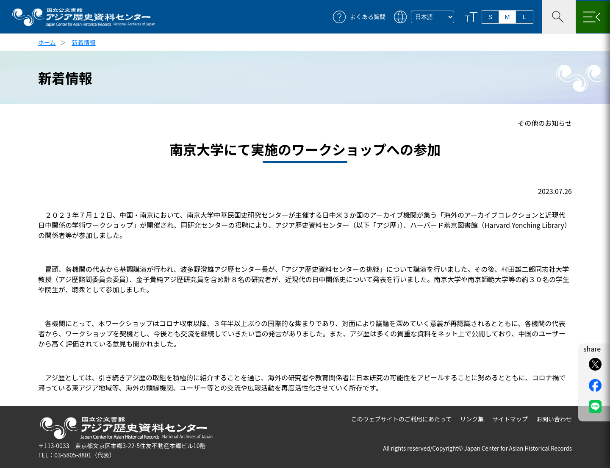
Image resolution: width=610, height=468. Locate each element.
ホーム (47, 42)
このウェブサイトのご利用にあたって (401, 419)
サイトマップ (510, 419)
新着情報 (84, 42)
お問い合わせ (554, 419)
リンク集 (472, 419)
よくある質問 (367, 16)
